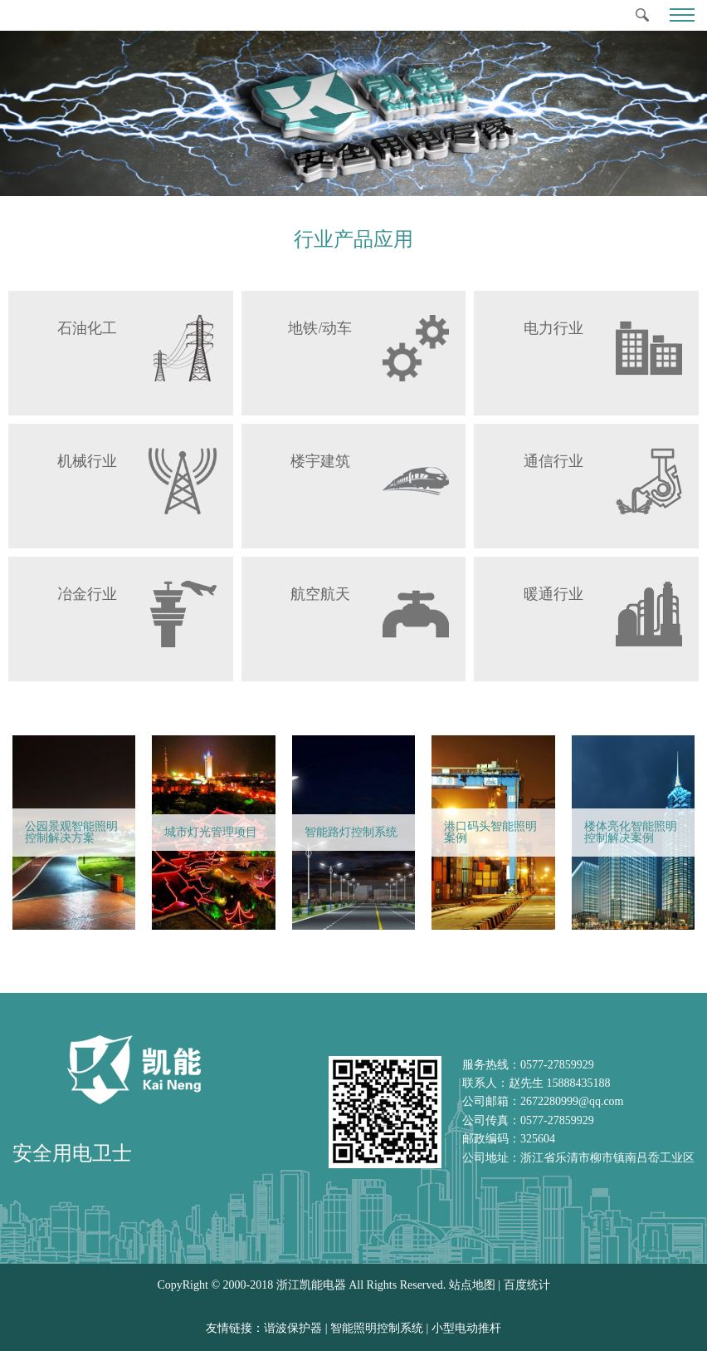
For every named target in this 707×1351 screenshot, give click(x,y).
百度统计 (527, 1285)
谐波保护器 (293, 1328)
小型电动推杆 (466, 1328)
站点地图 (472, 1285)
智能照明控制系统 (376, 1328)
